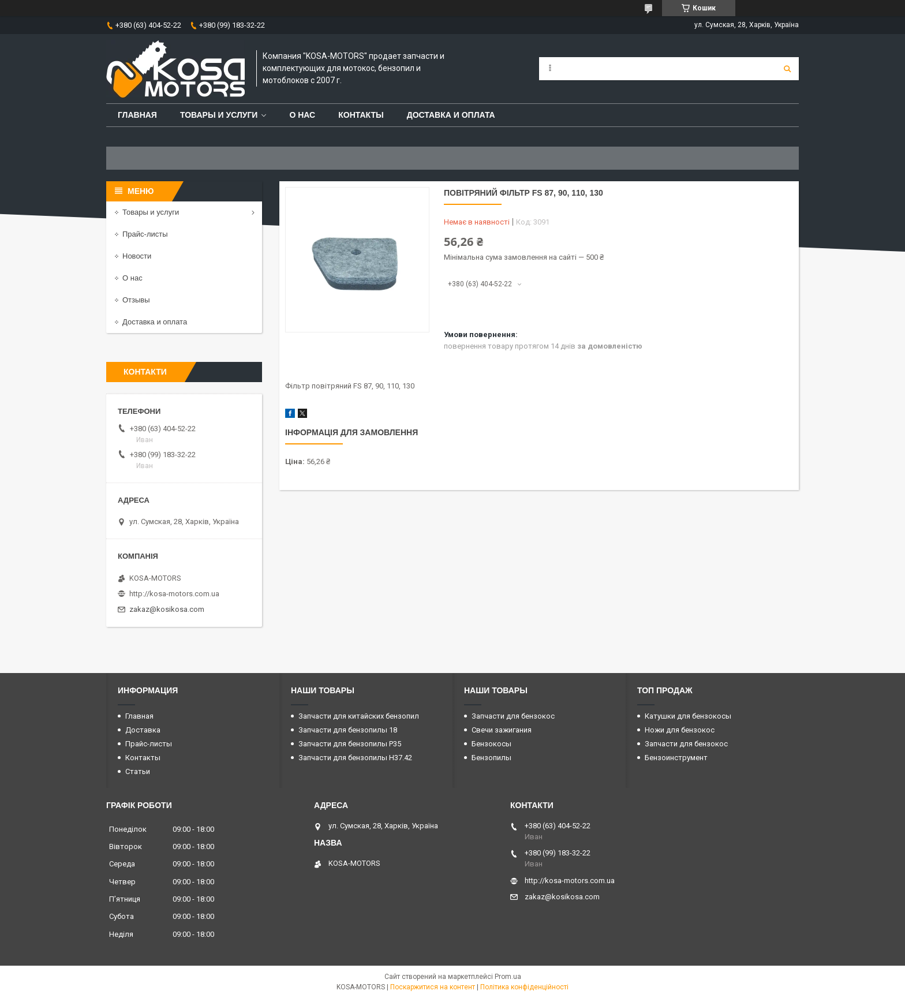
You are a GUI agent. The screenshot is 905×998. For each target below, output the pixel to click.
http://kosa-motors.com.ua (174, 593)
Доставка (142, 730)
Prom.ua (508, 977)
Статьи (137, 771)
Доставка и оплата (451, 114)
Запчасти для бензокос (513, 716)
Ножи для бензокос (680, 730)
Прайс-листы (145, 234)
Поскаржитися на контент (432, 987)
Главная (137, 114)
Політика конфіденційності (524, 987)
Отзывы (136, 300)
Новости (136, 256)
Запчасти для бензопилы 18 (347, 730)
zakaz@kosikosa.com (166, 609)
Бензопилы (491, 757)
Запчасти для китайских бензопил (358, 716)
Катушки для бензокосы (688, 716)
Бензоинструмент (676, 757)
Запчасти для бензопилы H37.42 (355, 757)
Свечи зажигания (502, 730)
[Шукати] (787, 68)
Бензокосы (491, 743)
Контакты (360, 114)
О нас (302, 114)
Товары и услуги (219, 114)
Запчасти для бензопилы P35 (349, 743)
